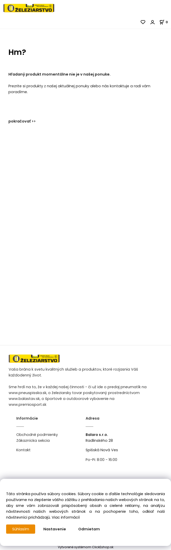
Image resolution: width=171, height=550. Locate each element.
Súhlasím (20, 529)
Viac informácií (66, 517)
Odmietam (89, 529)
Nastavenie (54, 529)
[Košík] (165, 22)
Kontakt (23, 450)
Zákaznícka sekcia (33, 440)
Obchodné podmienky (37, 434)
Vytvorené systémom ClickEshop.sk (85, 547)
